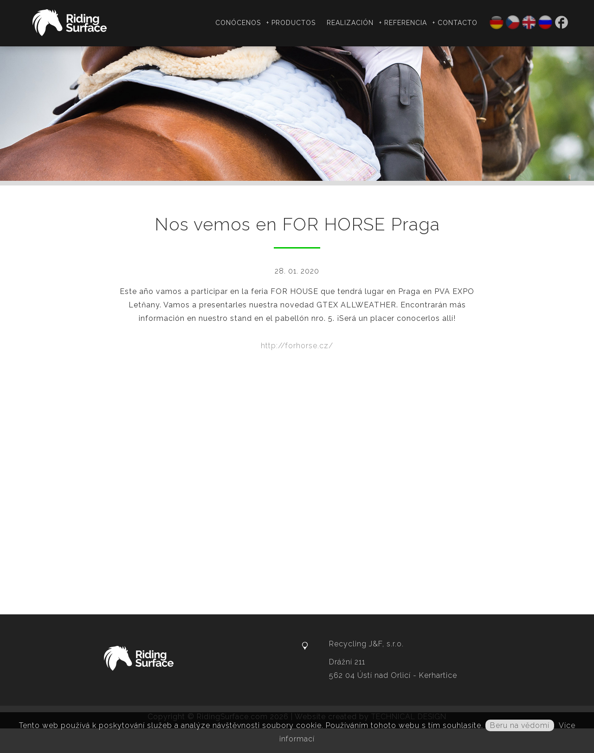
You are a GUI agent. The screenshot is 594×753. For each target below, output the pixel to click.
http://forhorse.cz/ (297, 345)
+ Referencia (403, 22)
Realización (350, 22)
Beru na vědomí (519, 725)
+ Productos (291, 22)
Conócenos (238, 22)
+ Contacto (455, 22)
